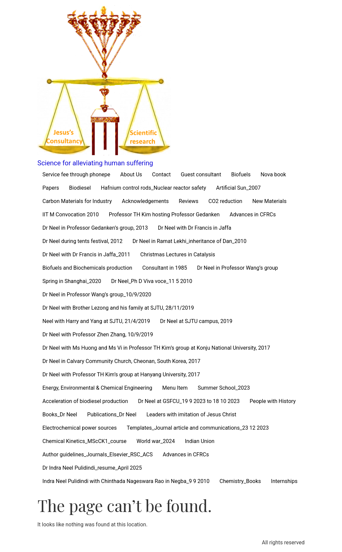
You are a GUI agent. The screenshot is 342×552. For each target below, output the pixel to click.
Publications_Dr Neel (111, 414)
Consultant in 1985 (164, 268)
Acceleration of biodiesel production (85, 401)
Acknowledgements (145, 201)
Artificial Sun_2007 (238, 188)
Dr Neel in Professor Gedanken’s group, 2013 (95, 228)
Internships (284, 481)
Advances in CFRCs (252, 214)
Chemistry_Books (240, 481)
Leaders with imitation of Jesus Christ (191, 414)
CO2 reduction (225, 201)
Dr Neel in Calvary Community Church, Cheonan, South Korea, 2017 (121, 361)
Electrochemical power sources (79, 428)
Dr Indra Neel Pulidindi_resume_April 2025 (92, 468)
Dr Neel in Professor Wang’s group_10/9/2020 (96, 294)
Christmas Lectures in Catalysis (177, 254)
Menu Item (175, 388)
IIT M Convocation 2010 (70, 214)
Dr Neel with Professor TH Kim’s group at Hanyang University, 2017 (121, 374)
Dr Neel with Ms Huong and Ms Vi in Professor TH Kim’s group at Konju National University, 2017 (156, 348)
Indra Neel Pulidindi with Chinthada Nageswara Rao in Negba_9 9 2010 (125, 481)
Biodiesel (80, 188)
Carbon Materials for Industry (77, 201)
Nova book (273, 174)
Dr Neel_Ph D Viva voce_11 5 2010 (151, 281)
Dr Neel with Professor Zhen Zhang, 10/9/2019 (97, 334)
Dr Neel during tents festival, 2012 (82, 241)
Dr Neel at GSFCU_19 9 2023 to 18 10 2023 (188, 401)
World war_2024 (156, 441)
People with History (272, 401)
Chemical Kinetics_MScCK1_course (84, 441)
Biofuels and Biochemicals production (87, 268)
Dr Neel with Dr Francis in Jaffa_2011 (86, 254)
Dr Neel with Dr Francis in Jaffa (194, 228)
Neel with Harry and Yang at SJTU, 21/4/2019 (96, 321)
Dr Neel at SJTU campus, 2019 (196, 321)
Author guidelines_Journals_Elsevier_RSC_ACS (97, 454)
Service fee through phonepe (76, 174)
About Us (131, 174)
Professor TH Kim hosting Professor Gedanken (164, 214)
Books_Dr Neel (59, 414)
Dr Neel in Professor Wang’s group (237, 268)
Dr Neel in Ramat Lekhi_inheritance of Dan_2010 (189, 241)
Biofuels (240, 174)
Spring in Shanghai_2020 (71, 281)
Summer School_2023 (224, 388)
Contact (161, 174)
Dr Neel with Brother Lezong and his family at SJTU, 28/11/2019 (118, 308)
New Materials (269, 201)
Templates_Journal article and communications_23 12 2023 (198, 428)
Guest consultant (201, 174)
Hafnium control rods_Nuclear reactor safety (153, 188)
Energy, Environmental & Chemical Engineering (97, 388)
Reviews (188, 201)
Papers (50, 188)
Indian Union (200, 441)
